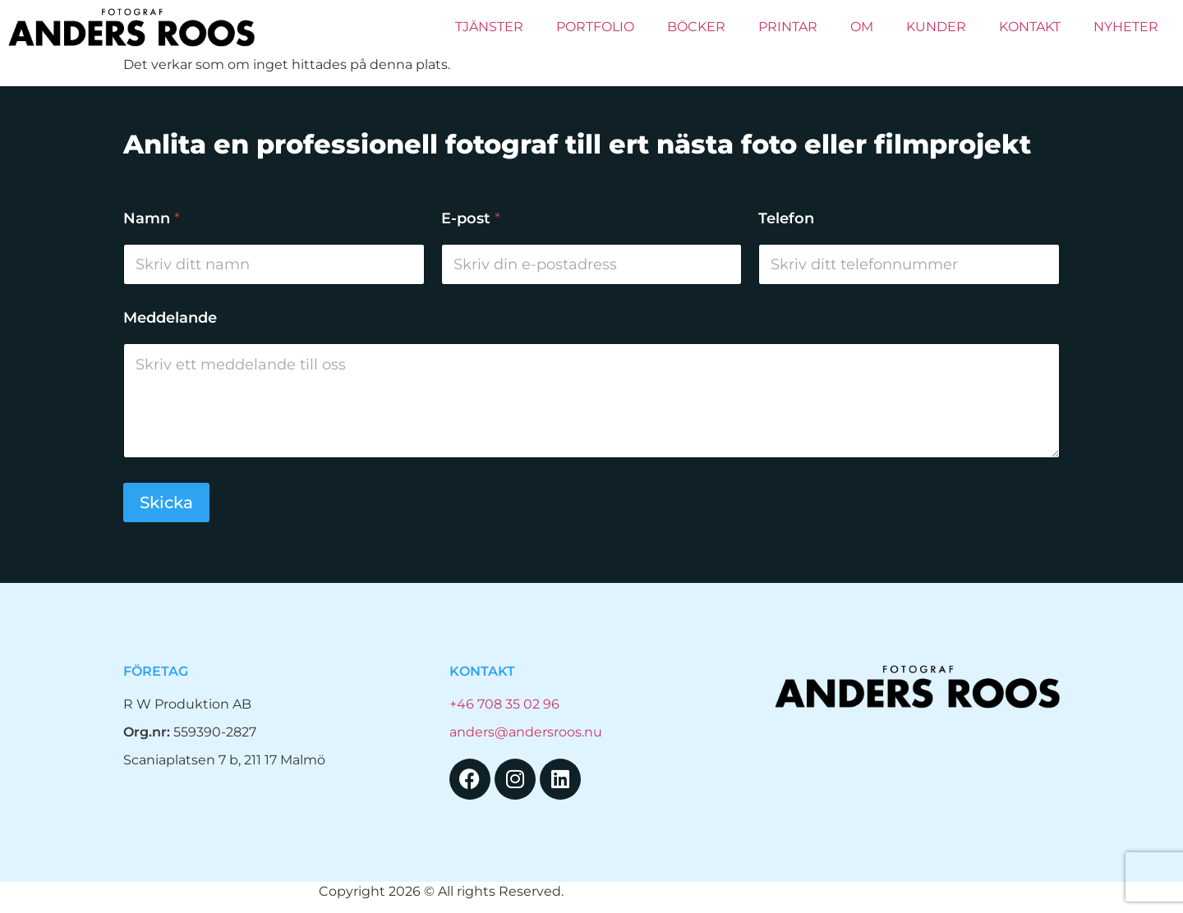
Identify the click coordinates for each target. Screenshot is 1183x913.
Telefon (786, 218)
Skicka (166, 502)
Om (861, 26)
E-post (470, 218)
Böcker (696, 26)
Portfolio (595, 26)
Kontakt (1030, 26)
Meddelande (170, 318)
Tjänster (489, 26)
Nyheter (1125, 26)
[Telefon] (909, 264)
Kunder (936, 26)
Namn (151, 218)
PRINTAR (787, 26)
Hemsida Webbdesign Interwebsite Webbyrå (716, 891)
